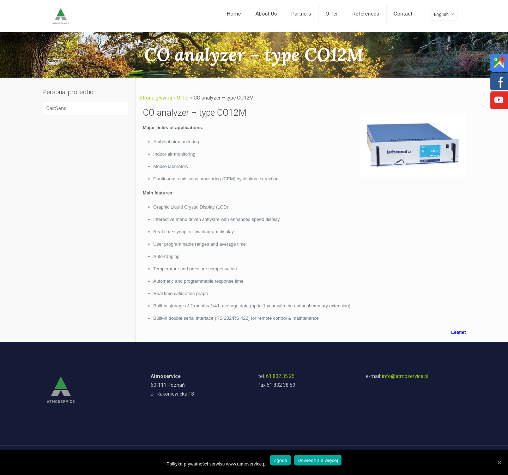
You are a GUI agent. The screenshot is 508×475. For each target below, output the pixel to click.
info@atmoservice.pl (405, 376)
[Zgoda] (499, 462)
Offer (183, 98)
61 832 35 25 (280, 376)
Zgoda (280, 460)
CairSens (56, 108)
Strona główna (155, 98)
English (444, 14)
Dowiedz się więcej (318, 460)
